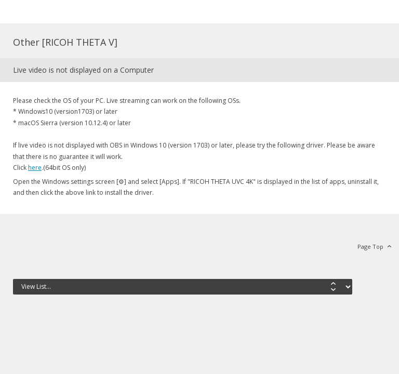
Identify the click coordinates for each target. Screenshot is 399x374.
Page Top (370, 246)
